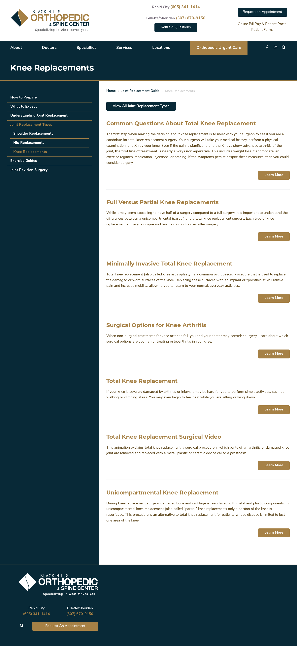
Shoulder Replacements (33, 134)
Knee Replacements (30, 152)
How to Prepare (23, 97)
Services (124, 48)
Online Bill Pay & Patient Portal (262, 24)
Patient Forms (262, 30)
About (16, 48)
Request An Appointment (65, 626)
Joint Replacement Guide (140, 91)
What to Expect (23, 107)
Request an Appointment (262, 12)
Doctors (49, 48)
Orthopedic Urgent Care (218, 48)
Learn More (273, 175)
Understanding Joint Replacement (39, 116)
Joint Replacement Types (31, 125)
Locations (161, 48)
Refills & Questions (176, 27)
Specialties (86, 48)
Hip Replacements (28, 143)
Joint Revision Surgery (29, 170)
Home (111, 91)
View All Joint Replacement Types (141, 106)
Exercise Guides (23, 161)
